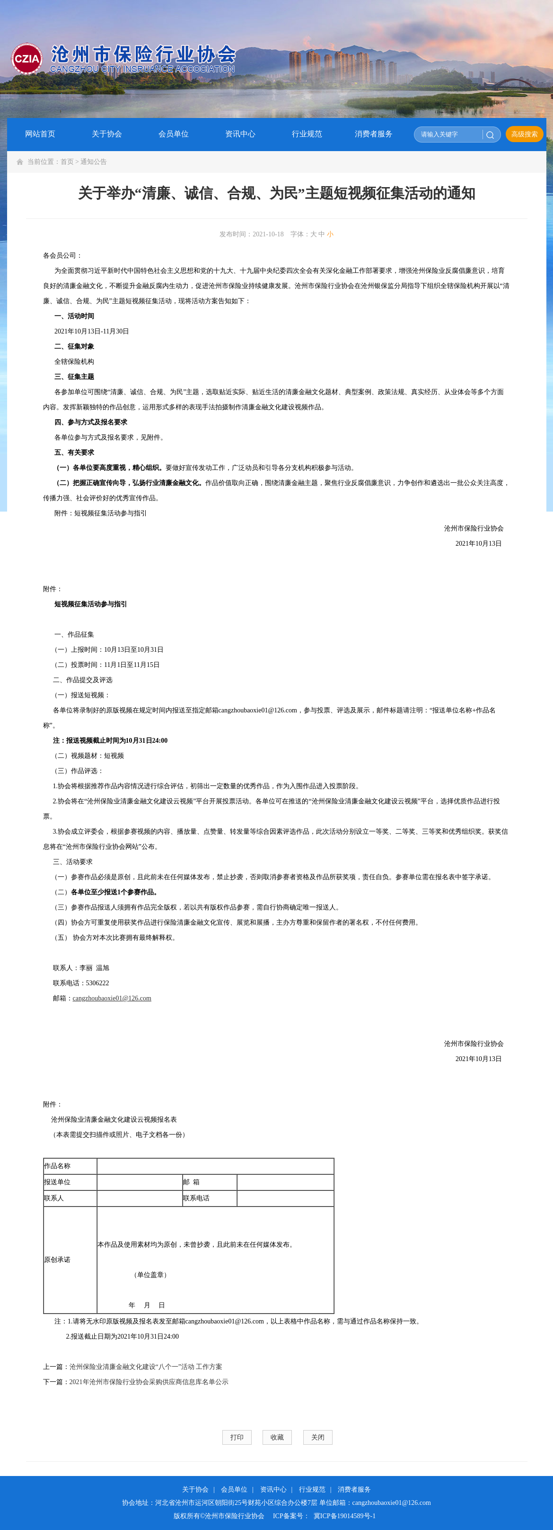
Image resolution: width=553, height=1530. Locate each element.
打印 (237, 1437)
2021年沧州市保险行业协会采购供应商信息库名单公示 (149, 1382)
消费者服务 (354, 1489)
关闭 (318, 1437)
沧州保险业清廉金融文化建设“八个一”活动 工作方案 (146, 1366)
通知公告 (93, 161)
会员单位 (234, 1489)
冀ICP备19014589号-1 (345, 1516)
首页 (67, 161)
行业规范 (312, 1489)
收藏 (277, 1437)
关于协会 (195, 1489)
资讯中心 (273, 1489)
